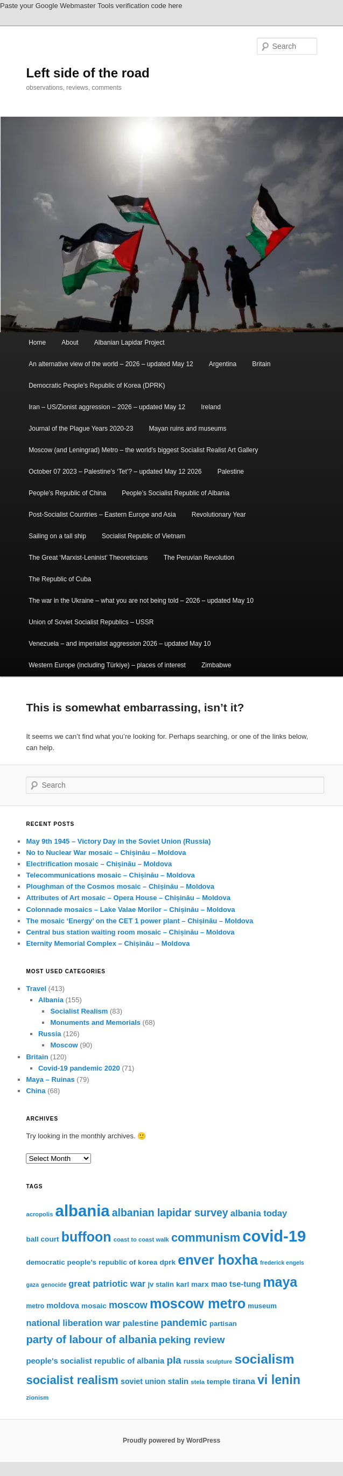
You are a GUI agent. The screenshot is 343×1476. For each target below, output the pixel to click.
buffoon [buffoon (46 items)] (86, 1236)
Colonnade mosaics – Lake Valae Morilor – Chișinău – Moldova (130, 909)
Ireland (211, 407)
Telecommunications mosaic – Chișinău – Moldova (110, 875)
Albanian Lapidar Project (129, 342)
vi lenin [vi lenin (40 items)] (278, 1380)
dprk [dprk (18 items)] (168, 1262)
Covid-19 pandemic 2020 (79, 1068)
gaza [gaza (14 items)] (32, 1284)
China (35, 1091)
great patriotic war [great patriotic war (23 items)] (106, 1283)
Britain (261, 364)
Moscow (64, 1045)
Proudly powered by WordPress (171, 1440)
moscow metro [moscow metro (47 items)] (198, 1303)
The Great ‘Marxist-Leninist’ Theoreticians (88, 557)
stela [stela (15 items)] (198, 1382)
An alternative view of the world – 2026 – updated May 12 (111, 364)
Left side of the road (87, 73)
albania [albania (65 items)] (82, 1211)
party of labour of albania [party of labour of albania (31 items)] (91, 1339)
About (69, 342)
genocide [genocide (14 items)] (53, 1284)
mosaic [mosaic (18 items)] (94, 1306)
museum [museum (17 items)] (262, 1306)
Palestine (231, 471)
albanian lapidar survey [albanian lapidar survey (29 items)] (170, 1212)
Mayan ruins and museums (187, 428)
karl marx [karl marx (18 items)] (192, 1284)
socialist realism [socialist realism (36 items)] (72, 1380)
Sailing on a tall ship (57, 536)
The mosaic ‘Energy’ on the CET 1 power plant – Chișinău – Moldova (139, 921)
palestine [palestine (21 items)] (140, 1323)
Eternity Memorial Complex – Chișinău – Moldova (108, 943)
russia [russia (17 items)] (194, 1361)
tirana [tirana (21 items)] (244, 1381)
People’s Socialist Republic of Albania (175, 493)
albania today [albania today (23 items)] (258, 1213)
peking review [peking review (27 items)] (192, 1339)
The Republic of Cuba (60, 579)
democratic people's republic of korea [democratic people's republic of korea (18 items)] (91, 1262)
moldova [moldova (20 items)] (62, 1305)
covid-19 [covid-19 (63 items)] (274, 1236)
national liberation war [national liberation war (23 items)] (73, 1323)
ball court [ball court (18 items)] (42, 1239)
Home (37, 342)
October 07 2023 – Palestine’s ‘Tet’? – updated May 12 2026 (115, 471)
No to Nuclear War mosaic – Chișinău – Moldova (106, 852)
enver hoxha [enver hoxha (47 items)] (218, 1259)
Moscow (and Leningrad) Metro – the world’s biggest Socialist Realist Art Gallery (143, 450)
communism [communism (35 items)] (205, 1237)
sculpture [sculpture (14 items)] (219, 1361)
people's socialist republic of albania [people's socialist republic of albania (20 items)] (95, 1361)
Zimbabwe (216, 665)
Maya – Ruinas (50, 1079)
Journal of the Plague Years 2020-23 (81, 428)
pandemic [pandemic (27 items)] (183, 1322)
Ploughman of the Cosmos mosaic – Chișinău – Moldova (120, 886)
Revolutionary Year (219, 514)
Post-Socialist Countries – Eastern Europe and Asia (102, 514)
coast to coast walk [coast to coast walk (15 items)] (141, 1239)
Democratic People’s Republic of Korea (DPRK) (97, 385)
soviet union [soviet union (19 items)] (143, 1381)
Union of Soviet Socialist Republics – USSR (91, 622)
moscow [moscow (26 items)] (128, 1305)
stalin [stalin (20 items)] (178, 1381)
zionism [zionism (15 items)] (37, 1397)
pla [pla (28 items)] (173, 1360)
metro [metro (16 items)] (35, 1306)
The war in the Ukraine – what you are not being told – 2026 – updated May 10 (141, 600)
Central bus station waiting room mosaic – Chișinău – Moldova (130, 932)
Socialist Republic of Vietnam (143, 536)
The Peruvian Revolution (199, 557)
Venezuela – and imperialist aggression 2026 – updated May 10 (120, 643)
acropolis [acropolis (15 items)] (39, 1214)
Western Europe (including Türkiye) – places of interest (107, 665)
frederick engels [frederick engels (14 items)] (282, 1262)
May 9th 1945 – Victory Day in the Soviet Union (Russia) (118, 841)
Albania (51, 1000)
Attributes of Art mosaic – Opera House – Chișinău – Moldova (128, 898)
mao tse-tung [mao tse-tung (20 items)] (236, 1284)
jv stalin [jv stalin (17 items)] (160, 1284)
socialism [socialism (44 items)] (264, 1359)
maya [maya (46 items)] (280, 1281)
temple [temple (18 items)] (218, 1382)
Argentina (222, 364)
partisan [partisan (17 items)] (223, 1324)
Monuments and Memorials (95, 1022)
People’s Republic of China (67, 493)
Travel (36, 989)
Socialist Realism (79, 1011)
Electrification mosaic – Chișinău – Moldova (99, 864)
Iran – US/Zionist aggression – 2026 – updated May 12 (107, 407)
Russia (49, 1034)
